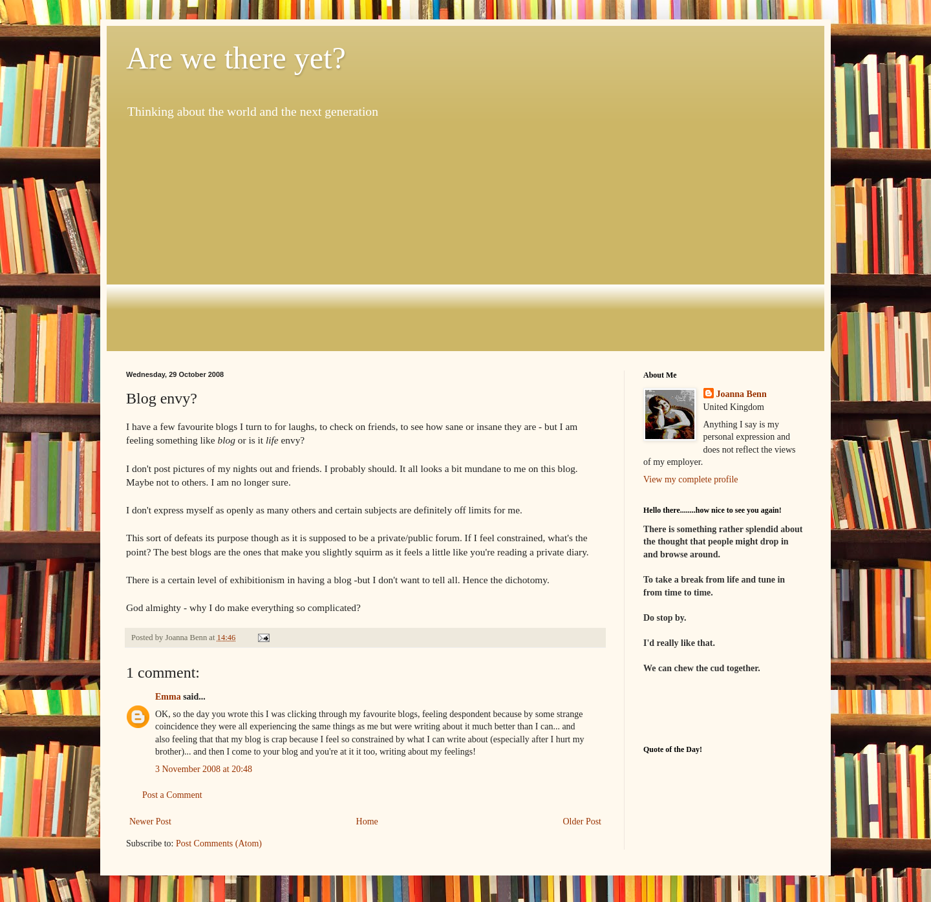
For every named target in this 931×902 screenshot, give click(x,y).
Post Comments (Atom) (219, 843)
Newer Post (150, 821)
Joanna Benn (741, 394)
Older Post (582, 821)
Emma (168, 697)
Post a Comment (172, 795)
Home (367, 821)
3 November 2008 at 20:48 (203, 769)
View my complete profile (690, 479)
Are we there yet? (236, 58)
